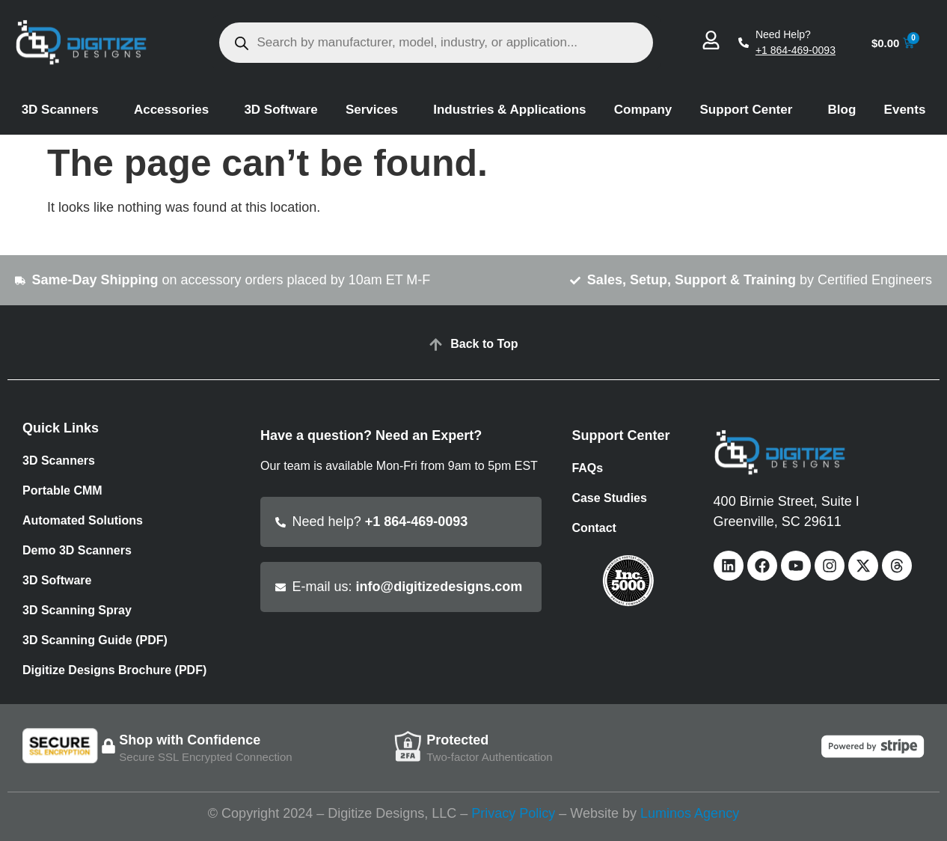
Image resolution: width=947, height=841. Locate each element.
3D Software (280, 110)
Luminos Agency (689, 813)
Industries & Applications (509, 110)
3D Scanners (64, 110)
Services (375, 110)
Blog (842, 110)
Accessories (175, 110)
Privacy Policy (513, 813)
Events (905, 110)
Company (643, 110)
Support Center (750, 110)
